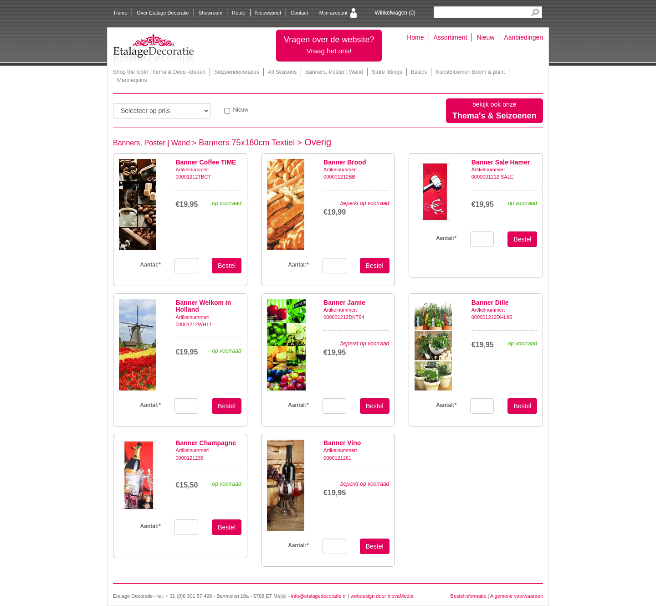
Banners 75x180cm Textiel (247, 142)
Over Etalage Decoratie (163, 12)
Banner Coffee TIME (205, 162)
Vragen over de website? (329, 45)
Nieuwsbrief (268, 12)
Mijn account (333, 12)
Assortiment (450, 37)
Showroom (211, 12)
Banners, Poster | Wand (334, 72)
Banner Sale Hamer (501, 162)
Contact (299, 12)
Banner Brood (344, 162)
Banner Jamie (344, 302)
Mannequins (132, 80)
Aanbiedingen (523, 37)
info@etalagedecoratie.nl (319, 596)
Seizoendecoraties (236, 72)
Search (535, 12)
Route (238, 12)
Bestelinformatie (469, 596)
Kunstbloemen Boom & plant (470, 72)
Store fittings (387, 72)
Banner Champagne (205, 443)
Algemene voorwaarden (516, 596)
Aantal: (150, 265)
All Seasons (282, 72)
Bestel (227, 265)
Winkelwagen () (395, 13)
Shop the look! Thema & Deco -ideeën (159, 72)
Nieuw (485, 37)
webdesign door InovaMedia (382, 596)
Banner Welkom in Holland (203, 306)
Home (120, 12)
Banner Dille (490, 302)
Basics (419, 72)
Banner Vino (342, 443)
